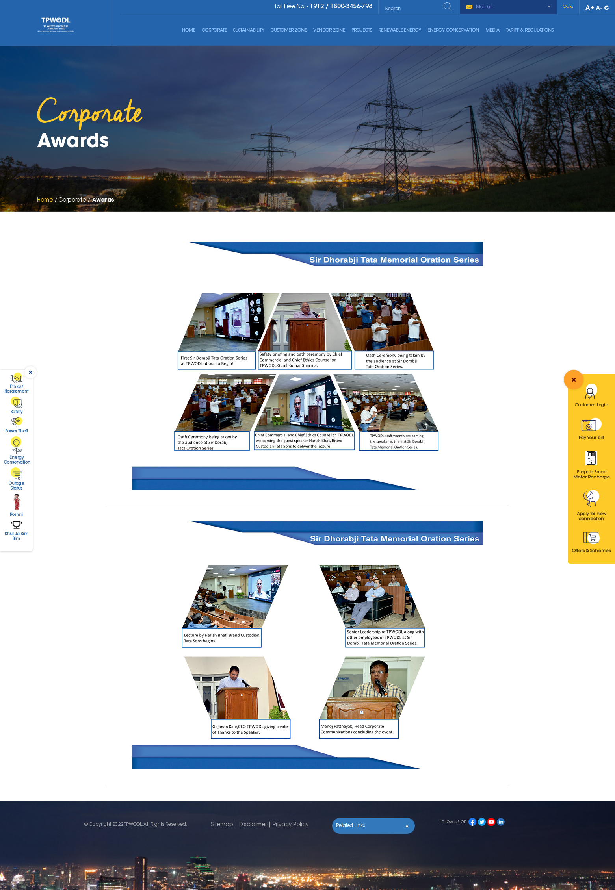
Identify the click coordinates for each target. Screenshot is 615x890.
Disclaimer (253, 825)
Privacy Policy (290, 825)
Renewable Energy (399, 30)
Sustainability (248, 30)
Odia (568, 7)
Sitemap (222, 825)
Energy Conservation (453, 30)
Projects (361, 30)
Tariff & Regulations (530, 30)
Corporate (214, 30)
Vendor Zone (329, 30)
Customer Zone (289, 30)
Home (188, 30)
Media (492, 30)
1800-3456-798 (351, 7)
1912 (317, 7)
